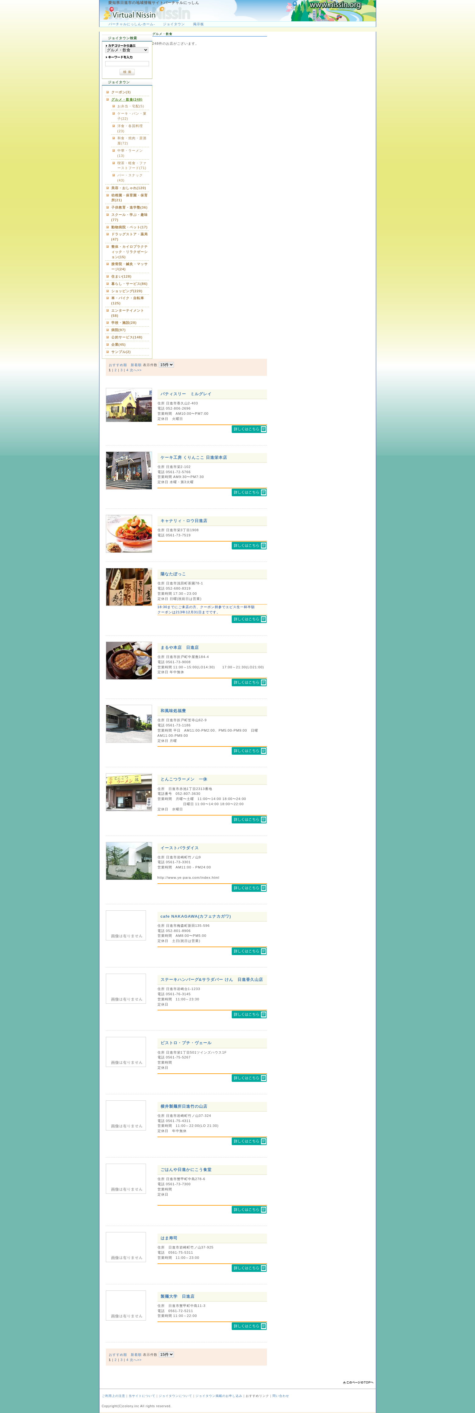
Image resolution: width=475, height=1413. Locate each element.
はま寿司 (169, 1238)
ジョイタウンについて (175, 1395)
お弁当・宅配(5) (130, 106)
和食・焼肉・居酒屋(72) (132, 140)
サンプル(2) (121, 352)
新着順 (136, 365)
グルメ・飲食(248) (127, 99)
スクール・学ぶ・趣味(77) (129, 217)
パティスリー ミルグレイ (186, 394)
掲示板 (198, 24)
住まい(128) (121, 276)
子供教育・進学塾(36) (129, 207)
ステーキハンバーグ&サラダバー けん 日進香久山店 (212, 979)
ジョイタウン (174, 24)
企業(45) (118, 344)
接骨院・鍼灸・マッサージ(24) (129, 266)
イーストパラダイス (180, 848)
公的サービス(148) (127, 337)
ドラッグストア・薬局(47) (129, 236)
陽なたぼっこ (173, 574)
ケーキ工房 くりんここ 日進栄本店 (194, 457)
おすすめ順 (118, 365)
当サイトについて (142, 1395)
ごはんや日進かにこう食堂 (186, 1169)
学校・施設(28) (124, 322)
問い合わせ (280, 1395)
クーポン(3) (121, 92)
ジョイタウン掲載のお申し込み (219, 1395)
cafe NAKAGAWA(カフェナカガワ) (196, 916)
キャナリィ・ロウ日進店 (184, 520)
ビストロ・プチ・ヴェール (186, 1043)
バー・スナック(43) (130, 177)
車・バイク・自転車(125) (127, 300)
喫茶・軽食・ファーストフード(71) (132, 165)
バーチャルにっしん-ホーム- (132, 24)
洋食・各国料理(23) (130, 128)
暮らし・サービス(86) (129, 284)
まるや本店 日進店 (180, 647)
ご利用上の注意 (113, 1395)
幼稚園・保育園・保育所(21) (129, 197)
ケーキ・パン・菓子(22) (132, 116)
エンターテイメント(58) (127, 313)
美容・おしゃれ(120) (128, 188)
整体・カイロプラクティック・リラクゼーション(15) (129, 252)
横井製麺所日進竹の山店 (184, 1106)
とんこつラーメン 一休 (184, 779)
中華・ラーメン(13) (130, 153)
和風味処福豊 (173, 710)
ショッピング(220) (127, 291)
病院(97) (118, 330)
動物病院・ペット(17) (129, 227)
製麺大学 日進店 (178, 1296)
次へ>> (136, 370)
